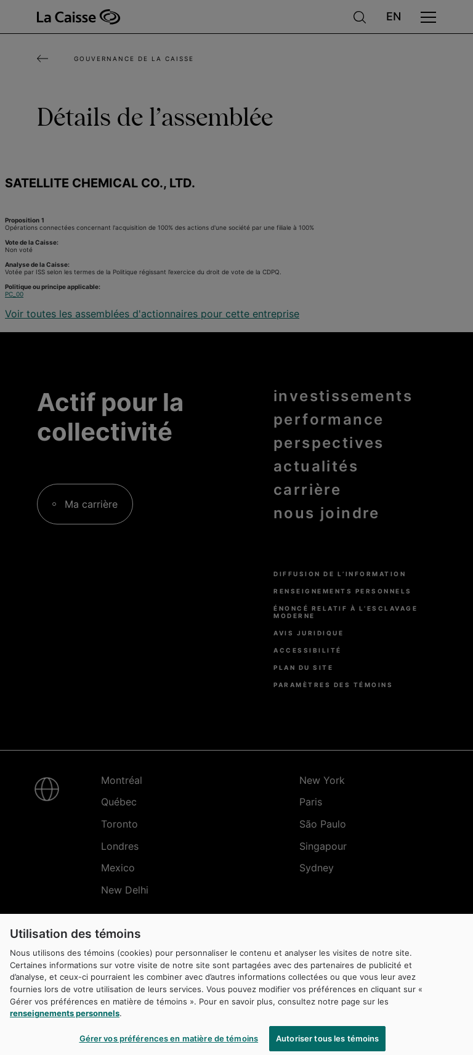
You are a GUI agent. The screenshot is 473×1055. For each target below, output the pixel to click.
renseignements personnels (64, 1017)
